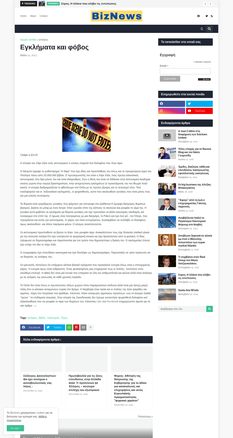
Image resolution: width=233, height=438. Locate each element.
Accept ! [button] (15, 428)
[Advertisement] (86, 87)
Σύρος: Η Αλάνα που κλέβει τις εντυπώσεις (88, 3)
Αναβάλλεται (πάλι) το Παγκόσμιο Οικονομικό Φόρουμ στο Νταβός (192, 221)
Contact (44, 16)
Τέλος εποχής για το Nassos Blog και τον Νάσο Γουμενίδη (194, 152)
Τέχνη (64, 317)
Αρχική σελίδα (28, 39)
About (33, 16)
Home (23, 16)
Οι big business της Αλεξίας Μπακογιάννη (194, 186)
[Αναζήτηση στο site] (181, 309)
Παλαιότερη (144, 416)
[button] (205, 4)
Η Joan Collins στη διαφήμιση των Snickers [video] (192, 134)
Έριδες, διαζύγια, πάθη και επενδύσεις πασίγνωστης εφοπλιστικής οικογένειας (194, 170)
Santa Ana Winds (188, 290)
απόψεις (43, 39)
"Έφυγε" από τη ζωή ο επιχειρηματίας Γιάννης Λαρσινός (192, 203)
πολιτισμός (53, 317)
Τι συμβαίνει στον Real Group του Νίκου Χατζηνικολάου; (191, 260)
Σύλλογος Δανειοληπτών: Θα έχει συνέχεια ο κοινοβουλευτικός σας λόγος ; (39, 381)
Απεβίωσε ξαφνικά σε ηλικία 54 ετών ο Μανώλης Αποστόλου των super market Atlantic (195, 240)
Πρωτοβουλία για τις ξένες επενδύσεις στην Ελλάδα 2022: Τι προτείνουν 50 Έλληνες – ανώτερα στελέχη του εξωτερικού (85, 383)
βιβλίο (42, 317)
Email (164, 66)
